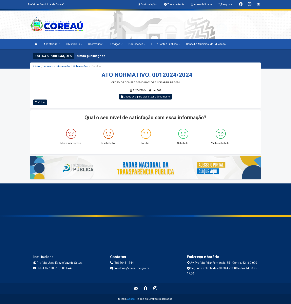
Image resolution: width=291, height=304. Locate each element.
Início (36, 66)
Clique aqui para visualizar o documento (145, 96)
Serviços (116, 44)
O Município (74, 44)
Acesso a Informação (57, 66)
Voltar (40, 102)
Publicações (137, 44)
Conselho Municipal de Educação (206, 44)
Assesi (131, 298)
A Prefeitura (52, 44)
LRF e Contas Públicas (165, 44)
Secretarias (96, 44)
